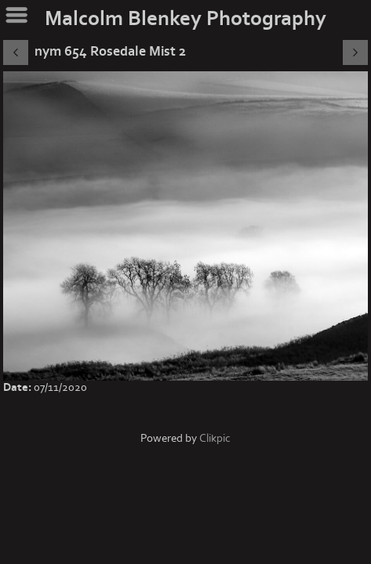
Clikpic (215, 438)
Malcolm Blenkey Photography (185, 19)
